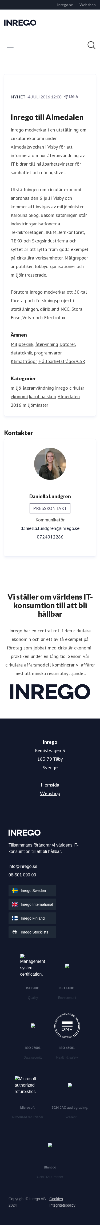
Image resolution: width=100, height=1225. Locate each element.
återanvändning (38, 388)
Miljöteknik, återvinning (34, 344)
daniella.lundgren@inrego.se (50, 528)
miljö (16, 388)
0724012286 (50, 537)
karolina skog (42, 396)
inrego (61, 388)
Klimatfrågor (24, 361)
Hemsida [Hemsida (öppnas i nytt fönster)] (50, 785)
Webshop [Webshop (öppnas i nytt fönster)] (50, 793)
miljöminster (35, 405)
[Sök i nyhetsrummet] (91, 45)
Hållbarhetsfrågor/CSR (61, 361)
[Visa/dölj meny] (10, 45)
